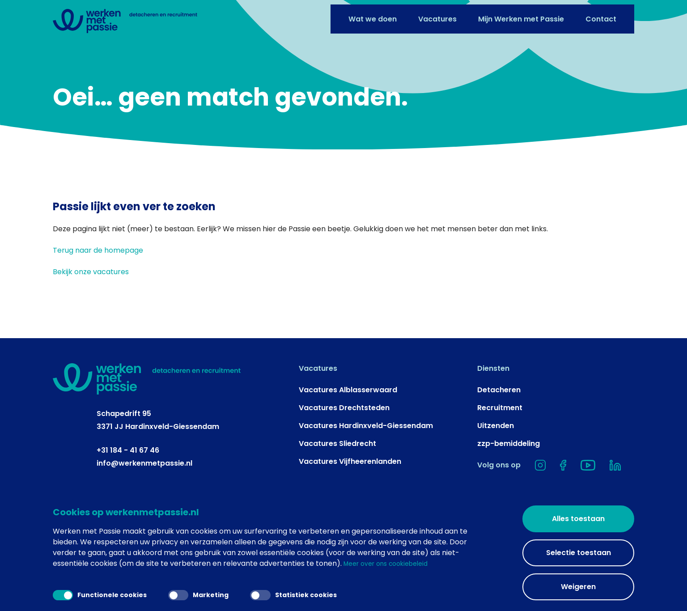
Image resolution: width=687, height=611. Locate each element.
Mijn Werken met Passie (521, 14)
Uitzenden (495, 465)
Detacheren (499, 429)
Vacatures (437, 14)
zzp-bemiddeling (508, 483)
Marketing (208, 593)
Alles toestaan (578, 518)
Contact (600, 14)
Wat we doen (372, 14)
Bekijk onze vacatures (91, 311)
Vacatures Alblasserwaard (348, 429)
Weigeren (578, 586)
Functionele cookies (103, 593)
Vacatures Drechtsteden (344, 447)
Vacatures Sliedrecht (337, 483)
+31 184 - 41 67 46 (128, 489)
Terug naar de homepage (98, 290)
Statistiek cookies (309, 593)
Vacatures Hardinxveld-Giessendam (366, 465)
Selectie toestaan (578, 552)
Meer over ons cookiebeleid (392, 563)
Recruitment (499, 447)
